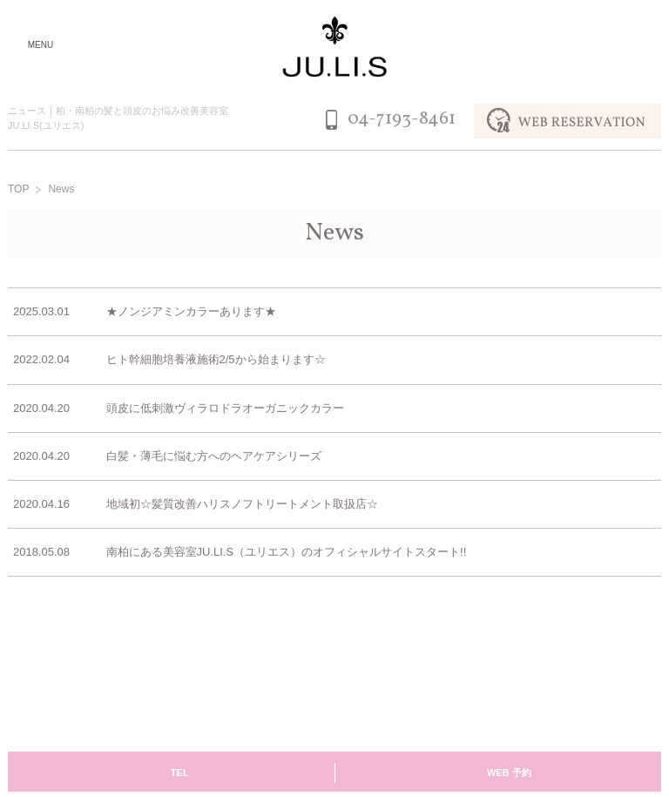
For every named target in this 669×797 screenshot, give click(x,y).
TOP (18, 191)
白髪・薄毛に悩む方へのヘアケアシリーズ (213, 456)
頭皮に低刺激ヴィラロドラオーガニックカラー (225, 408)
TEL (180, 773)
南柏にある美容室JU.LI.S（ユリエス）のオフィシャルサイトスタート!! (286, 552)
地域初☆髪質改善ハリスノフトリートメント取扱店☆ (242, 504)
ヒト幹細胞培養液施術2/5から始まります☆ (216, 361)
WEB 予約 (509, 773)
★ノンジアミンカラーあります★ (191, 313)
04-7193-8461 (402, 120)
